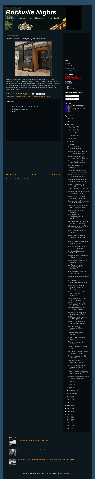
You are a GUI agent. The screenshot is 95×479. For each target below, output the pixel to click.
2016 (69, 417)
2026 (69, 119)
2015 (69, 420)
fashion (18, 97)
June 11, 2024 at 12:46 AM (29, 106)
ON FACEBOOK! (70, 88)
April (70, 384)
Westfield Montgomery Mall (41, 97)
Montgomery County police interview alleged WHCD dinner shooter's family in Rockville (45, 459)
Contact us (70, 68)
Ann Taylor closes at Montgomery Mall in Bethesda (75, 266)
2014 (69, 423)
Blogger (68, 473)
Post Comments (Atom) (22, 179)
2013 (69, 426)
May (70, 382)
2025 (69, 121)
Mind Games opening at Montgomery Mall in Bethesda (76, 287)
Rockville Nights (31, 12)
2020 (69, 405)
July (70, 141)
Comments (70, 99)
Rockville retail (26, 97)
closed (13, 97)
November (72, 130)
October (71, 133)
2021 (69, 402)
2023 (69, 397)
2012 (69, 428)
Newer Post (11, 174)
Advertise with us (72, 71)
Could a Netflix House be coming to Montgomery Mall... (76, 237)
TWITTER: (68, 82)
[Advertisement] (33, 157)
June (70, 144)
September (72, 136)
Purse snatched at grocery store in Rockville (31, 450)
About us (69, 66)
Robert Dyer (79, 105)
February (72, 390)
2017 (69, 414)
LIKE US (67, 87)
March (71, 387)
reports (43, 83)
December (72, 127)
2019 (69, 408)
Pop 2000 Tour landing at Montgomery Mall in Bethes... (76, 216)
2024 (69, 124)
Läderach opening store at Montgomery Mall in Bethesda (77, 367)
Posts (68, 95)
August (71, 138)
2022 (69, 400)
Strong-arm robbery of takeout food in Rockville (32, 440)
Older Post (55, 174)
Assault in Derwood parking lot (78, 189)
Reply (13, 112)
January (71, 393)
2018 (69, 411)
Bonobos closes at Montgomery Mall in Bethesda (75, 328)
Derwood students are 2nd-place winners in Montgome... (77, 293)
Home (33, 174)
